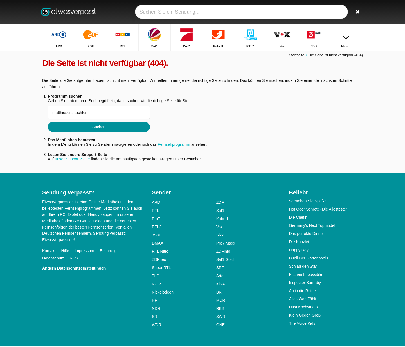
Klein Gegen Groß (305, 316)
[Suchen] (356, 12)
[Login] (338, 12)
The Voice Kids (302, 324)
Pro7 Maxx (225, 244)
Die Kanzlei (299, 242)
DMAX (157, 244)
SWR (221, 317)
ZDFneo (159, 260)
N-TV (156, 285)
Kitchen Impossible (305, 275)
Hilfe (65, 251)
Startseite (296, 55)
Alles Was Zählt (302, 299)
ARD (156, 203)
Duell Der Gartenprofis (308, 259)
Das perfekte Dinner (306, 234)
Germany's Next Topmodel (312, 226)
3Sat (156, 236)
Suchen (98, 128)
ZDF (220, 203)
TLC (155, 276)
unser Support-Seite (72, 160)
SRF (220, 268)
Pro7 (156, 219)
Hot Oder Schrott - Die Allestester (318, 210)
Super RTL (161, 268)
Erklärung (108, 251)
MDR (220, 301)
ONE (220, 325)
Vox (219, 227)
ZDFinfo (223, 252)
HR (155, 301)
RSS (74, 259)
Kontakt (48, 251)
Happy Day (299, 251)
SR (154, 317)
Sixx (220, 236)
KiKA (220, 285)
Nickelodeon (163, 293)
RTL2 (156, 227)
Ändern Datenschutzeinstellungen (74, 269)
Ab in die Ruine (302, 291)
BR (219, 293)
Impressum (84, 251)
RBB (220, 309)
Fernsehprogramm (174, 145)
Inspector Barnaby (305, 283)
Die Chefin (298, 218)
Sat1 (220, 211)
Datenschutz (53, 259)
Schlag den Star (303, 267)
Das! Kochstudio (303, 308)
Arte (220, 276)
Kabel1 (222, 219)
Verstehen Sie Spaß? (307, 202)
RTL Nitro (160, 252)
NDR (156, 309)
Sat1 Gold (225, 260)
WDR (156, 325)
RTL (155, 211)
